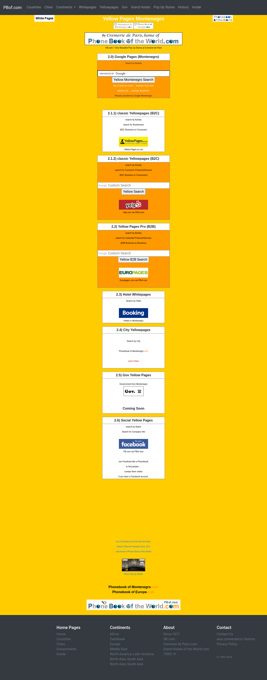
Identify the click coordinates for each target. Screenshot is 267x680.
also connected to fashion (236, 639)
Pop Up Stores (164, 7)
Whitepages (87, 7)
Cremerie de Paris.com (180, 644)
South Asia (135, 659)
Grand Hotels (140, 7)
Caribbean (117, 639)
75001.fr (169, 654)
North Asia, (118, 659)
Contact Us (225, 634)
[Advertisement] (34, 95)
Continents (64, 7)
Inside (196, 7)
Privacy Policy (227, 644)
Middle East (118, 649)
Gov (125, 7)
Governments (66, 649)
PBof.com (12, 7)
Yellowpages (109, 7)
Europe (115, 644)
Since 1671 (171, 634)
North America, (121, 654)
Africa (114, 634)
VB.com (169, 639)
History (183, 7)
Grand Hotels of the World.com (186, 649)
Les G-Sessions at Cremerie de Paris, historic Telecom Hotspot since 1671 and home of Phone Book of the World (133, 546)
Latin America (143, 654)
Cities (48, 7)
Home (61, 634)
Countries (34, 7)
